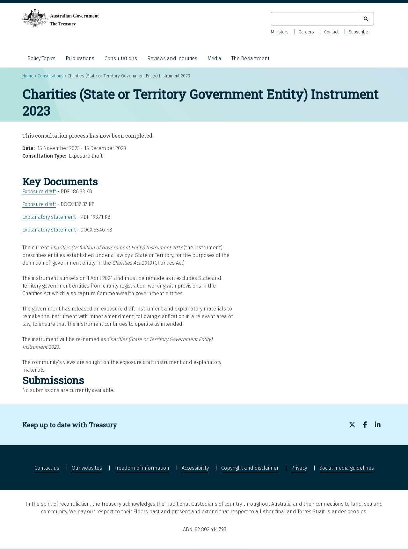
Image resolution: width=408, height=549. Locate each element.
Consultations (121, 58)
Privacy (299, 468)
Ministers (279, 32)
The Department (250, 58)
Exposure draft (39, 192)
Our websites (87, 468)
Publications (80, 58)
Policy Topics (41, 58)
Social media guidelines (346, 468)
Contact (331, 32)
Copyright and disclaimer (250, 468)
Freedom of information (141, 468)
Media (214, 58)
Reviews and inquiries (172, 58)
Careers (306, 32)
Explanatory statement (49, 217)
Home (27, 76)
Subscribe (358, 32)
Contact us (46, 468)
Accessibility (195, 468)
